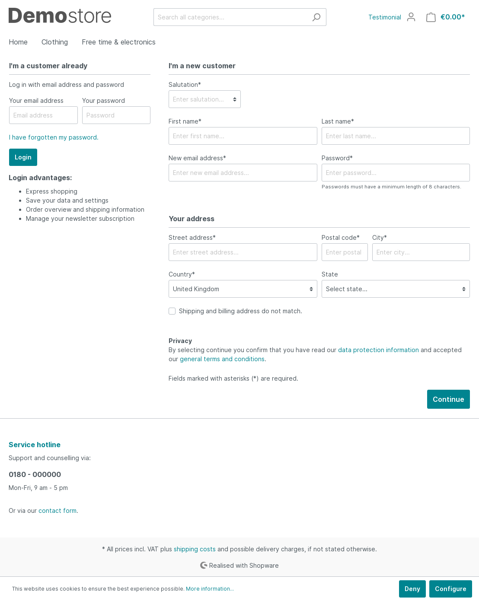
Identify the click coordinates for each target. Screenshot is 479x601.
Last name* (338, 121)
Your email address (36, 100)
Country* (182, 274)
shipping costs (195, 549)
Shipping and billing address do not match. (240, 311)
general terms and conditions (222, 359)
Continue (448, 399)
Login (23, 157)
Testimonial (384, 17)
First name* (185, 121)
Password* (337, 158)
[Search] (316, 17)
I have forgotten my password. (54, 137)
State (330, 274)
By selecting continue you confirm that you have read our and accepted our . (315, 354)
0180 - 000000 (35, 474)
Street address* (192, 237)
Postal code (341, 237)
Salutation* (185, 84)
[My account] (411, 17)
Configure (450, 588)
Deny (412, 588)
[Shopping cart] (445, 17)
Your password (103, 100)
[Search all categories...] (230, 17)
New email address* (197, 158)
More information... (210, 588)
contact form (57, 510)
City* (379, 237)
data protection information (378, 349)
